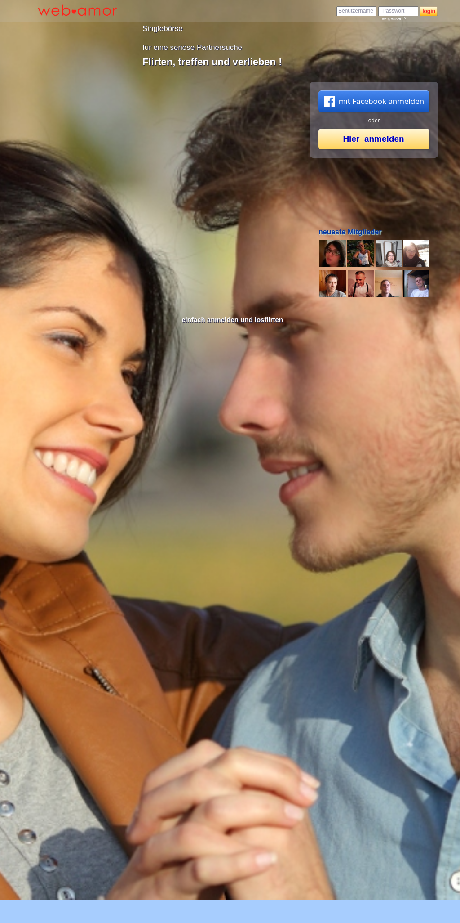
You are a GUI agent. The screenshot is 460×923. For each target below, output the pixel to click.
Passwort (393, 11)
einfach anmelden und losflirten (232, 319)
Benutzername (355, 11)
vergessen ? (394, 18)
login (428, 11)
